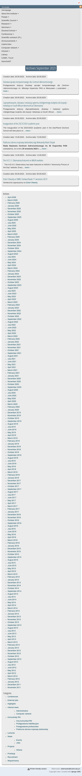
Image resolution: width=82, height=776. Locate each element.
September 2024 (14, 251)
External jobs (13, 700)
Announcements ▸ (9, 41)
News (10, 736)
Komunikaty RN (14, 717)
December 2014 (14, 583)
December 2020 (14, 379)
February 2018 (14, 475)
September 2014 (14, 591)
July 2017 (12, 495)
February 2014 (14, 611)
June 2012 (12, 668)
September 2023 (14, 285)
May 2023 (12, 297)
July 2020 (12, 393)
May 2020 (12, 399)
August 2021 (13, 356)
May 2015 (12, 569)
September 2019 (14, 421)
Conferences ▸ (7, 34)
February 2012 (14, 679)
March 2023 (12, 302)
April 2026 (12, 197)
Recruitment (13, 757)
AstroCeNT (6, 61)
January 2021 (13, 376)
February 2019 (14, 441)
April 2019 (12, 435)
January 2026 (13, 206)
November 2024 (14, 246)
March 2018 (12, 472)
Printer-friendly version (37, 769)
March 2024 (12, 268)
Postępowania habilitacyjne (27, 724)
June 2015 (12, 566)
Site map (69, 3)
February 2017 (14, 509)
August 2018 (13, 458)
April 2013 (12, 639)
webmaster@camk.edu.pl (70, 769)
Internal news (13, 707)
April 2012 (12, 673)
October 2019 (13, 418)
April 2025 (12, 231)
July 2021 (12, 359)
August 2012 (13, 662)
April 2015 (12, 571)
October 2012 (13, 656)
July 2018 (12, 461)
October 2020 (13, 384)
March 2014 (12, 608)
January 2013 (13, 648)
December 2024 (14, 243)
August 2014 (13, 594)
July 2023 (12, 291)
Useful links (6, 44)
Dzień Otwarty (32, 183)
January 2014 (13, 614)
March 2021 (12, 370)
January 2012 (13, 682)
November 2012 (14, 654)
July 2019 (12, 427)
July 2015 (12, 563)
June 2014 (12, 600)
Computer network (23, 714)
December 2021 (14, 345)
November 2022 (14, 314)
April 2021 (12, 367)
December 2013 (14, 617)
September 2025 (14, 217)
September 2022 (14, 319)
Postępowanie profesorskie (27, 727)
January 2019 (13, 444)
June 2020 (12, 396)
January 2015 (13, 580)
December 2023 (14, 277)
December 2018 (14, 447)
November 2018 (14, 450)
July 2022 (12, 325)
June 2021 (12, 362)
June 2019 (12, 430)
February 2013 (14, 645)
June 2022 (12, 328)
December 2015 (14, 549)
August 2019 (13, 424)
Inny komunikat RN (24, 721)
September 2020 (14, 387)
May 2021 (12, 365)
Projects (11, 747)
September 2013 (14, 625)
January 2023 (13, 308)
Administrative (22, 711)
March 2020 (12, 404)
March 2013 (12, 642)
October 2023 (13, 282)
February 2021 (14, 373)
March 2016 (12, 540)
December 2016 (14, 515)
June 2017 (12, 498)
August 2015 (13, 560)
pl (75, 3)
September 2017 (14, 489)
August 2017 (13, 492)
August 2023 (13, 288)
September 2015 (14, 557)
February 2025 (14, 237)
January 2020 (13, 410)
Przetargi (11, 754)
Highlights (12, 704)
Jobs (18, 743)
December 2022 (14, 311)
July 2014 (12, 597)
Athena (19, 750)
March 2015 (12, 574)
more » (6, 91)
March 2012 (12, 676)
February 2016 (14, 543)
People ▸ (5, 17)
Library (4, 55)
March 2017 (12, 506)
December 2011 (14, 685)
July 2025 (12, 223)
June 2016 (12, 532)
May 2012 (12, 671)
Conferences (13, 697)
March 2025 (12, 234)
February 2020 (14, 407)
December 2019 (14, 413)
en (79, 3)
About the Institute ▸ (10, 14)
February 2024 (14, 271)
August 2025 (13, 220)
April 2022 (12, 333)
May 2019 (12, 433)
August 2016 (13, 526)
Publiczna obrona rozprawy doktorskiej (32, 729)
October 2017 (13, 486)
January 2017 (13, 512)
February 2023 (14, 305)
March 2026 (12, 200)
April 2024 (12, 265)
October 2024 (13, 248)
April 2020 (12, 401)
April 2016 (12, 537)
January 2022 (13, 342)
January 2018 (13, 478)
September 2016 (14, 523)
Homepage (6, 10)
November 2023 (14, 280)
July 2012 (12, 665)
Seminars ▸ (6, 27)
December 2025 (14, 209)
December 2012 (14, 651)
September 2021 (14, 353)
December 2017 (14, 481)
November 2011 (14, 688)
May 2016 (12, 535)
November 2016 (14, 518)
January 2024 (13, 274)
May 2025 (12, 229)
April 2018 (12, 469)
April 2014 (12, 605)
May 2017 (12, 501)
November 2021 (14, 348)
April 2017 (12, 503)
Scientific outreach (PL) (11, 37)
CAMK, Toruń (7, 58)
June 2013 (12, 634)
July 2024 (12, 257)
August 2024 (13, 254)
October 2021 (13, 350)
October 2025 (13, 214)
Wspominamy (13, 761)
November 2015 (14, 552)
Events (19, 740)
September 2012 (14, 659)
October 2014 (13, 588)
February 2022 (14, 339)
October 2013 (13, 622)
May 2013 (12, 637)
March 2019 (12, 438)
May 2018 (12, 467)
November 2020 (14, 382)
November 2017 (14, 484)
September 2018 (14, 455)
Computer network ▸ (10, 48)
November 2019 (14, 416)
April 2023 (12, 299)
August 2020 (13, 390)
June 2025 (12, 226)
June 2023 (12, 294)
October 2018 (13, 452)
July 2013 (12, 631)
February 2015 (14, 577)
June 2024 (12, 260)
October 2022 (13, 316)
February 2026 (14, 203)
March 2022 (12, 336)
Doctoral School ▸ (9, 31)
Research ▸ (6, 24)
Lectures (11, 733)
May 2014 (12, 603)
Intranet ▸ (5, 51)
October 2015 (13, 554)
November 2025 (14, 212)
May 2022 (12, 331)
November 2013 (14, 620)
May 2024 (12, 263)
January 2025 (13, 240)
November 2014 (14, 586)
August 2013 (13, 628)
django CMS (76, 772)
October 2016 (13, 520)
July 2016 (12, 529)
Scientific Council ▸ (9, 20)
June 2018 (12, 464)
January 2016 (13, 546)
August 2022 (13, 322)
